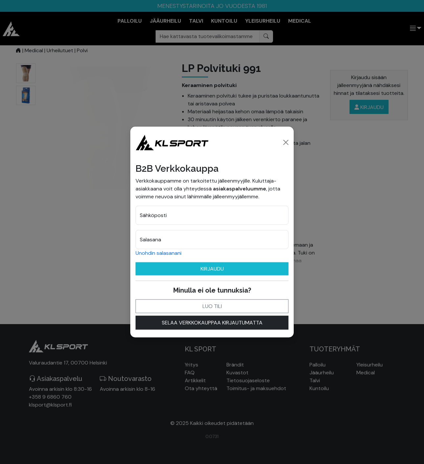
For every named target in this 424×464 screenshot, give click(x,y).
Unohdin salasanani (158, 252)
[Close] (286, 142)
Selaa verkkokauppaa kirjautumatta (212, 322)
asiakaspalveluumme (239, 188)
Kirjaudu (212, 268)
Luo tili (212, 305)
